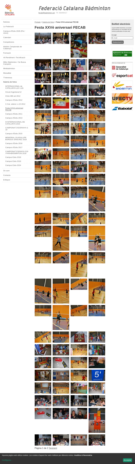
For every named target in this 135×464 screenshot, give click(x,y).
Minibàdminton (9, 68)
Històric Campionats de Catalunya (12, 48)
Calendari (7, 37)
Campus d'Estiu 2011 (13, 114)
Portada (37, 22)
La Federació (8, 26)
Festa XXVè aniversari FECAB (14, 109)
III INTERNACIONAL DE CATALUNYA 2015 (15, 123)
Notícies (6, 22)
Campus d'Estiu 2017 (13, 147)
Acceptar (127, 460)
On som (6, 171)
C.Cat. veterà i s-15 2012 (15, 104)
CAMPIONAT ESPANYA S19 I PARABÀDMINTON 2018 (16, 152)
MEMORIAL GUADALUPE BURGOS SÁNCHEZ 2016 (16, 139)
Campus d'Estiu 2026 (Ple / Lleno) (14, 32)
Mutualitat (7, 73)
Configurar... (7, 460)
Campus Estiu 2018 (13, 157)
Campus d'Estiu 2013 (13, 118)
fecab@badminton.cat (47, 13)
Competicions (8, 42)
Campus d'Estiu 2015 (13, 134)
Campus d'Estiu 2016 (13, 143)
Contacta (7, 175)
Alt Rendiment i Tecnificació (14, 57)
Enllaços (6, 180)
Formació (7, 53)
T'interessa (7, 78)
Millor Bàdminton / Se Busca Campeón (14, 63)
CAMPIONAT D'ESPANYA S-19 (16, 129)
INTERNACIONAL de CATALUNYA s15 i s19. (14, 87)
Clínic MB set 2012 (12, 96)
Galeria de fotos (10, 82)
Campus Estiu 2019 (13, 161)
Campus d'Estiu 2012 (13, 100)
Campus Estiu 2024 (13, 165)
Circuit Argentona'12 (13, 92)
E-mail (114, 35)
